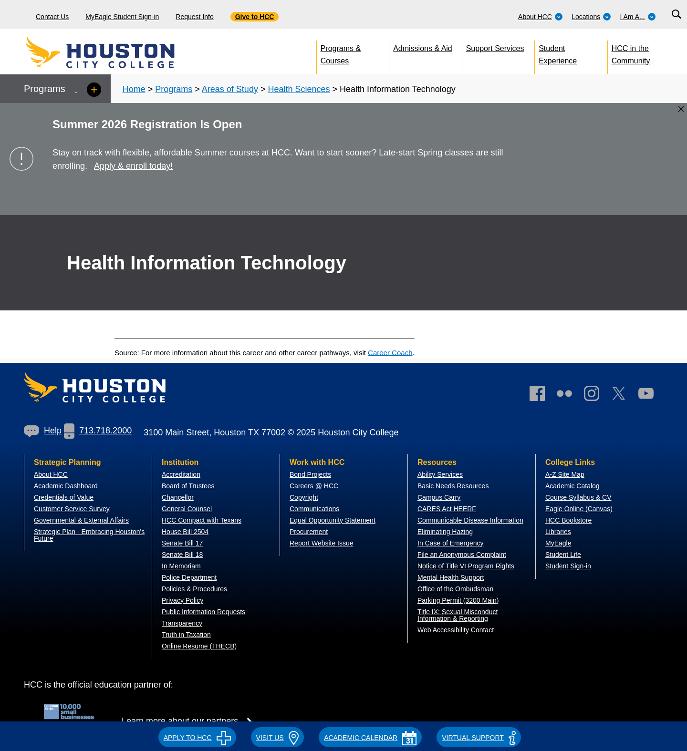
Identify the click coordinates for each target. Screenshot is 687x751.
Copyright (304, 497)
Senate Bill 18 (182, 554)
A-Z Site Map (564, 474)
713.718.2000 (98, 430)
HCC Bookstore (568, 520)
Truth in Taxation (186, 634)
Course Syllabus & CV (578, 497)
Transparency (182, 623)
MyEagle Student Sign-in (122, 17)
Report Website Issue (322, 543)
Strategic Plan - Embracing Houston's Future (89, 535)
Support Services (495, 48)
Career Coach (390, 352)
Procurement (309, 531)
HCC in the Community (631, 52)
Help (43, 430)
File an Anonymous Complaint (461, 554)
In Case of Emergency (450, 543)
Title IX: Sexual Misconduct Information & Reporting (457, 615)
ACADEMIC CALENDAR (370, 737)
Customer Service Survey (72, 509)
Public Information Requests (203, 612)
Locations (591, 16)
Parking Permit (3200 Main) (458, 600)
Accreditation (181, 474)
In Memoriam (181, 566)
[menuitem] (540, 14)
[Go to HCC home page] (121, 52)
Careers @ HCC (314, 486)
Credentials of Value (64, 497)
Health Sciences (299, 89)
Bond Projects (310, 474)
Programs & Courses (341, 52)
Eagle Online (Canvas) (579, 509)
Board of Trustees (188, 486)
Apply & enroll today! (133, 166)
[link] (596, 395)
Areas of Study (230, 89)
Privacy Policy (182, 600)
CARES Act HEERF (446, 509)
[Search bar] (676, 14)
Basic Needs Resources (453, 486)
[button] (197, 736)
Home (134, 89)
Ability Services (440, 474)
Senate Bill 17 (182, 543)
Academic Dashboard (66, 486)
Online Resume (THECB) (199, 646)
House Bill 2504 (185, 531)
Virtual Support (479, 737)
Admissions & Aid (422, 48)
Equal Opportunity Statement (332, 520)
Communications (314, 509)
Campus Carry (438, 497)
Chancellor (178, 497)
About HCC (540, 16)
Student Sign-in (568, 566)
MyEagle (558, 543)
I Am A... (638, 16)
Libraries (558, 531)
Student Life (563, 554)
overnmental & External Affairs (84, 520)
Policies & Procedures (194, 589)
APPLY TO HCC (197, 737)
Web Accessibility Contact (455, 630)
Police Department (189, 577)
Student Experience (558, 52)
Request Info (194, 17)
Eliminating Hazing (445, 531)
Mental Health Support (450, 577)
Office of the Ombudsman (455, 589)
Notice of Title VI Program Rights (465, 566)
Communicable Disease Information (470, 520)
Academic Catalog (572, 486)
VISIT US (277, 737)
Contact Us (52, 17)
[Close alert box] (681, 109)
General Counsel (187, 509)
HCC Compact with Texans (201, 520)
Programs (173, 89)
